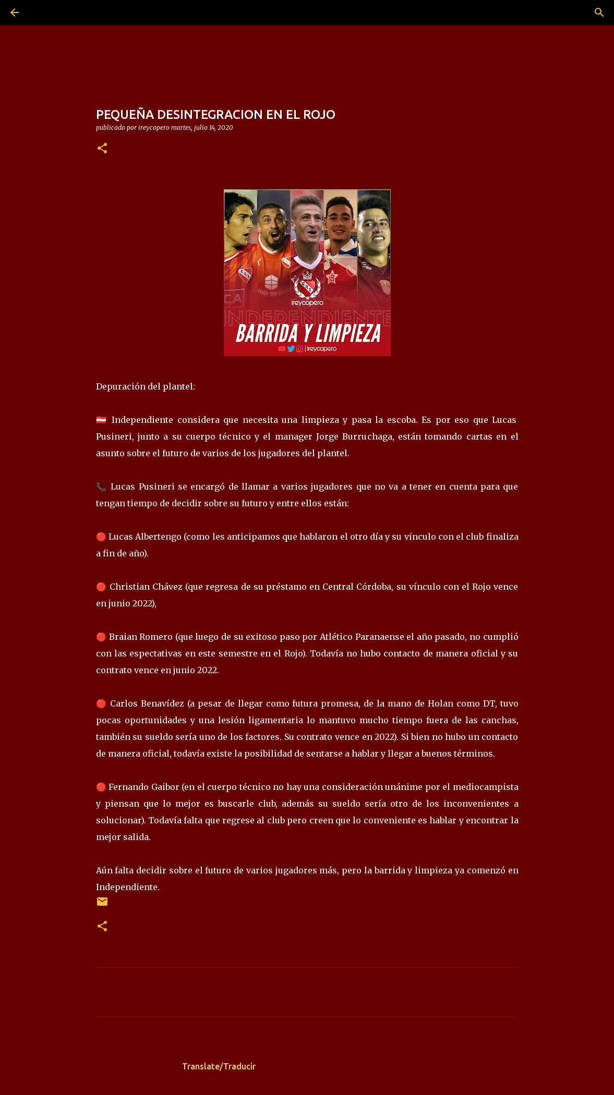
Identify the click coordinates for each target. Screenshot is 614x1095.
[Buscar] (44, 12)
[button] (102, 149)
